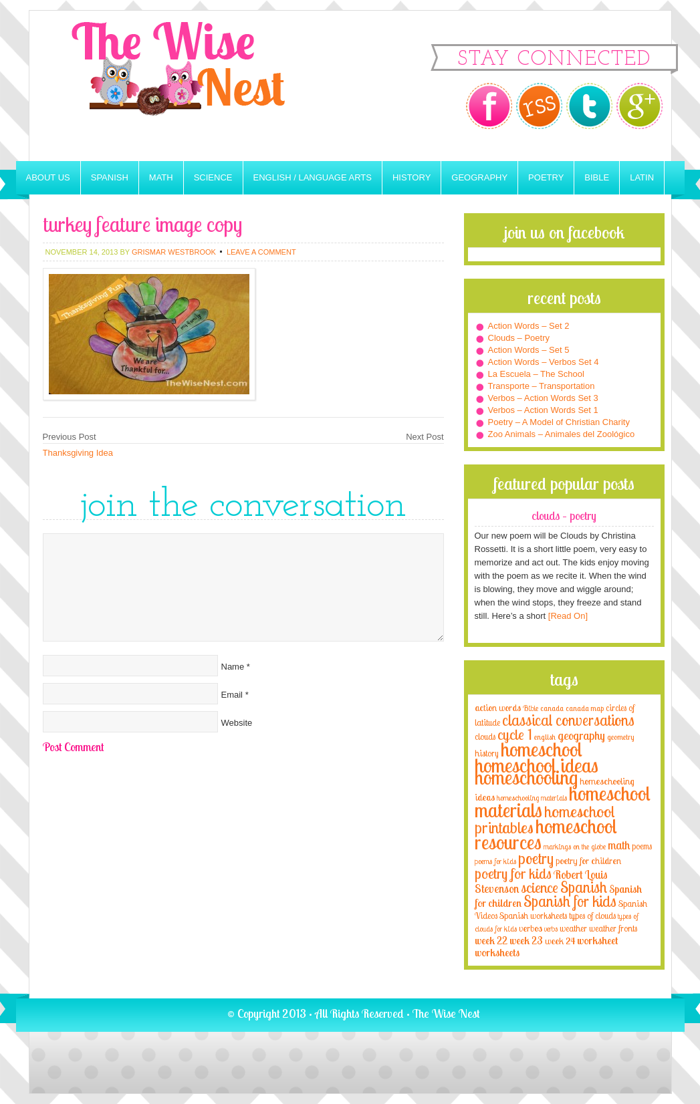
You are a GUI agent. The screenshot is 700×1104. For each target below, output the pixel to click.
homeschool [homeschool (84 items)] (541, 749)
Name (233, 667)
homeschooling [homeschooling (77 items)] (526, 777)
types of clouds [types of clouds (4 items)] (592, 915)
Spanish (109, 177)
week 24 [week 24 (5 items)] (560, 940)
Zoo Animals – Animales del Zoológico (561, 434)
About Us (48, 177)
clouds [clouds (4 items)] (485, 736)
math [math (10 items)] (619, 844)
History (411, 177)
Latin (642, 177)
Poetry (546, 177)
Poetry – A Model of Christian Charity (559, 422)
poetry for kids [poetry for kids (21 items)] (513, 873)
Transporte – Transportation (541, 386)
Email (232, 695)
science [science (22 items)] (539, 887)
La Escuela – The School (536, 374)
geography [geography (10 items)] (581, 735)
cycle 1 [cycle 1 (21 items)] (514, 734)
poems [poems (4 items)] (642, 846)
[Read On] (567, 616)
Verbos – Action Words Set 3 (543, 398)
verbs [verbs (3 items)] (551, 929)
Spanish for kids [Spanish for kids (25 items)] (569, 901)
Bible (596, 177)
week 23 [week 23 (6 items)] (526, 940)
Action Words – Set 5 (529, 350)
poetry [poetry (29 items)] (536, 858)
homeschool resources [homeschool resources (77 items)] (546, 834)
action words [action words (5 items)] (498, 707)
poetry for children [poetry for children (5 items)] (588, 860)
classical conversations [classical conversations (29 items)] (568, 720)
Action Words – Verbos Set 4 (543, 362)
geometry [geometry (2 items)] (620, 737)
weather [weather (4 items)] (573, 928)
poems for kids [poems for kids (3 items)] (495, 861)
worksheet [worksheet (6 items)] (597, 940)
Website (237, 723)
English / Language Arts (312, 177)
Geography (479, 177)
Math (161, 177)
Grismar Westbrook (174, 252)
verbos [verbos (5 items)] (530, 928)
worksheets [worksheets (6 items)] (497, 952)
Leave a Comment (261, 252)
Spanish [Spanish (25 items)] (583, 887)
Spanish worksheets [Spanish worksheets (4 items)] (533, 915)
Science (213, 177)
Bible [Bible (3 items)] (530, 708)
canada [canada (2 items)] (552, 708)
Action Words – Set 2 (529, 326)
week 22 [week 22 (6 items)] (491, 940)
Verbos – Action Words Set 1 (543, 410)
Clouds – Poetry (519, 338)
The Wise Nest (196, 86)
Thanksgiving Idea (78, 453)
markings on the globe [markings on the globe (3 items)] (575, 846)
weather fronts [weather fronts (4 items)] (613, 928)
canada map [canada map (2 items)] (585, 708)
